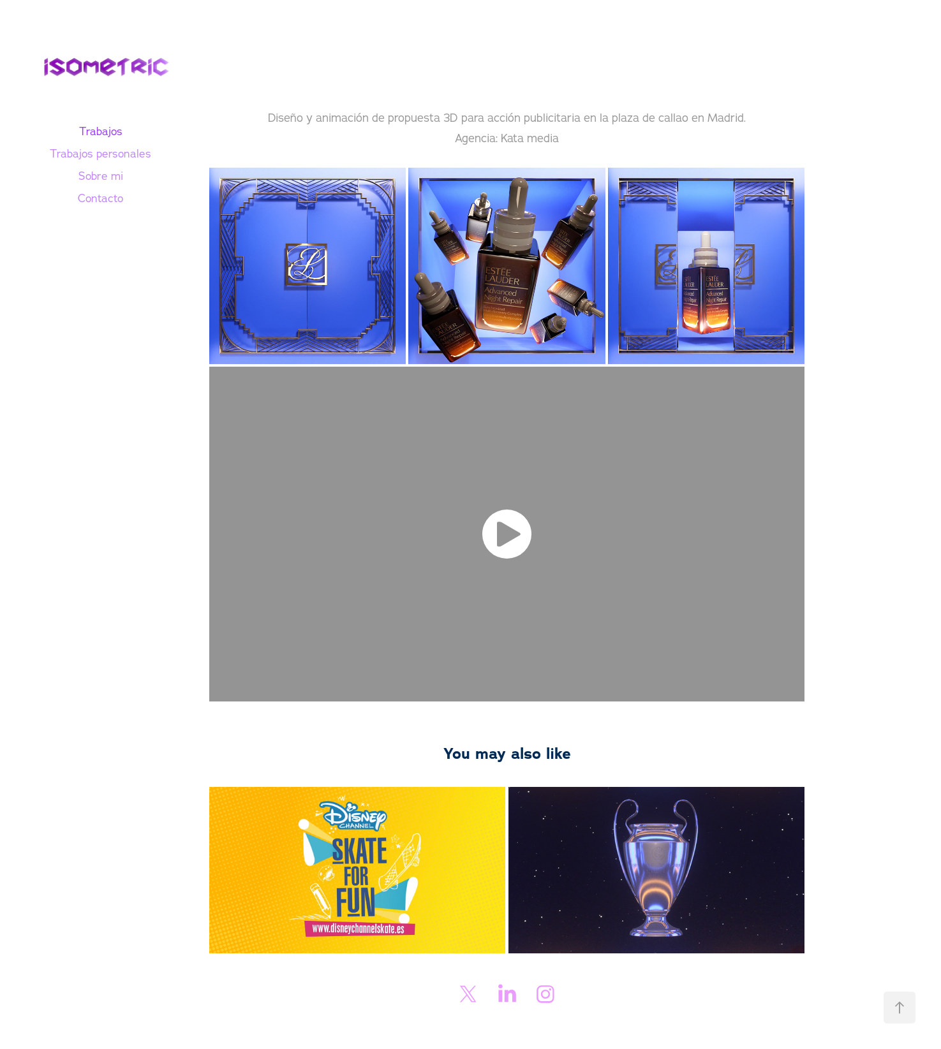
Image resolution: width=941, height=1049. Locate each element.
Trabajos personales (100, 153)
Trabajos (100, 131)
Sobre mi (100, 175)
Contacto (100, 198)
